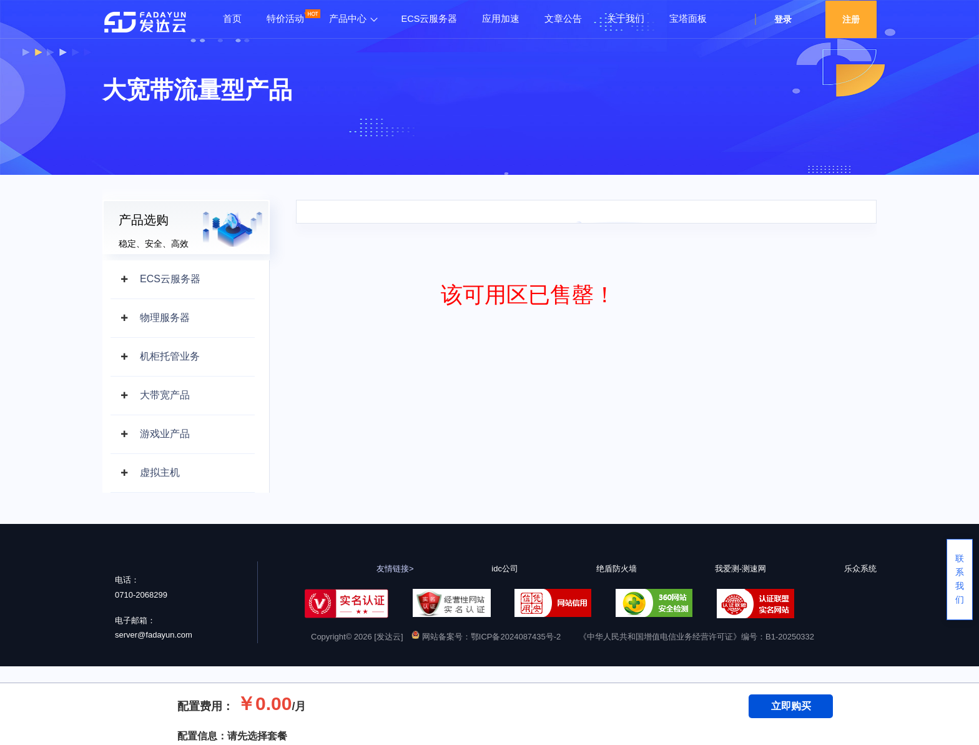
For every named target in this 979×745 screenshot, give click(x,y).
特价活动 (285, 19)
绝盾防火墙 (616, 568)
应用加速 (500, 19)
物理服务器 (165, 317)
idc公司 (504, 568)
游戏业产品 (165, 433)
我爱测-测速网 (740, 568)
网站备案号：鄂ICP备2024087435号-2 (486, 636)
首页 (232, 19)
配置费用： (205, 706)
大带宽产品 (165, 395)
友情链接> (395, 568)
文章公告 (563, 19)
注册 (851, 19)
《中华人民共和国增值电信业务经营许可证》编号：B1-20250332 (696, 636)
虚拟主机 (160, 472)
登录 (783, 19)
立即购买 (791, 706)
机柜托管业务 (170, 356)
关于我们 (625, 19)
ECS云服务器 (429, 19)
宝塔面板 (688, 19)
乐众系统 (860, 568)
